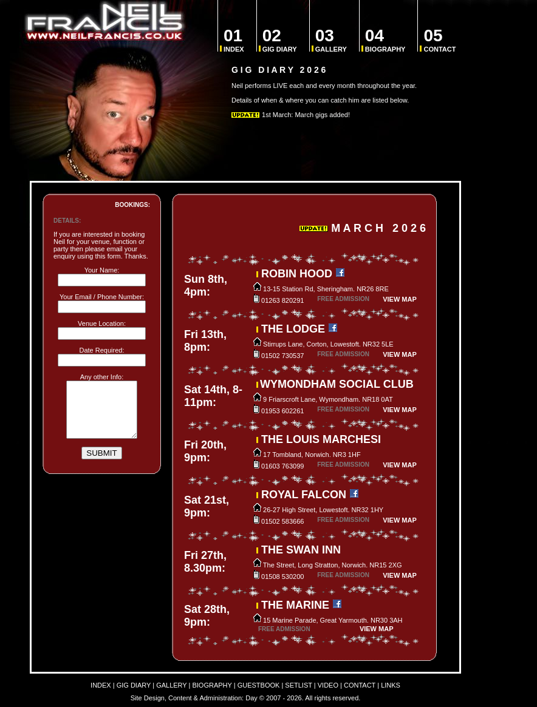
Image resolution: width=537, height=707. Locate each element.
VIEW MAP (400, 299)
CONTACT (439, 40)
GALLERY (331, 40)
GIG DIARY (279, 40)
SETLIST (298, 685)
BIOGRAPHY (385, 40)
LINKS (390, 685)
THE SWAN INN (301, 550)
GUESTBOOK (259, 685)
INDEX (234, 40)
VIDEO (328, 685)
